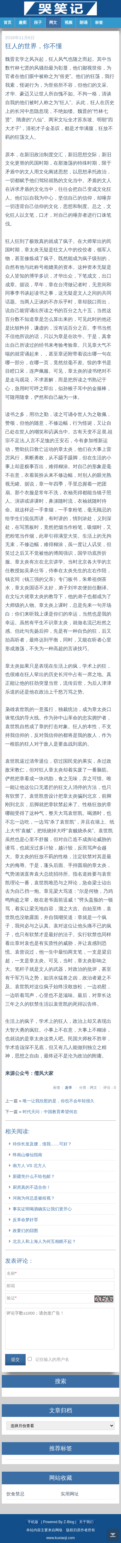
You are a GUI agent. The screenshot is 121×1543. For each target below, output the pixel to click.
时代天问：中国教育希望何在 (50, 1111)
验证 (11, 1298)
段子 (38, 22)
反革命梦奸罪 (25, 1219)
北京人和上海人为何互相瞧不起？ (44, 1241)
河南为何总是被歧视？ (34, 1198)
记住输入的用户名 (52, 1359)
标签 (99, 22)
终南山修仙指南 (27, 1154)
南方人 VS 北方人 (29, 1165)
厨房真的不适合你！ (32, 1187)
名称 (11, 1273)
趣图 (23, 22)
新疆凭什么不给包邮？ (34, 1176)
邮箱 (11, 1286)
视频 (69, 22)
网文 (54, 22)
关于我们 (86, 1522)
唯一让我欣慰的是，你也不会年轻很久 (58, 1100)
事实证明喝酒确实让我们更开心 (42, 1208)
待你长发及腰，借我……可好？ (42, 1143)
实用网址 (70, 1493)
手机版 (32, 1522)
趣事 (68, 1087)
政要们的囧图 (25, 1230)
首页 (7, 22)
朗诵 (84, 22)
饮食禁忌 (15, 1493)
